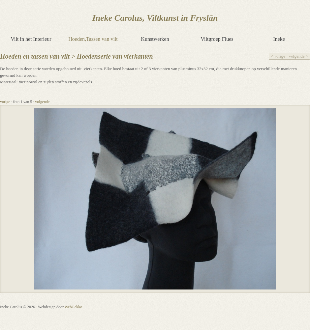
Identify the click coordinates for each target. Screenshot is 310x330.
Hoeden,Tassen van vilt (93, 39)
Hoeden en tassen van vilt (35, 56)
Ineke (279, 39)
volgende (42, 101)
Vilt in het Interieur (31, 39)
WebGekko (73, 307)
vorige (5, 101)
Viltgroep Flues (217, 39)
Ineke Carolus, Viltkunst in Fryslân (155, 18)
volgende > (298, 56)
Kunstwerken (155, 39)
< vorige (278, 56)
